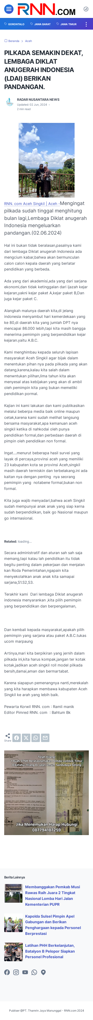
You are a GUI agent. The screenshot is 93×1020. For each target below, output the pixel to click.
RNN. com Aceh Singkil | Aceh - (32, 203)
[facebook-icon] (7, 973)
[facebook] (16, 738)
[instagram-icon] (16, 973)
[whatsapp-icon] (34, 973)
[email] (45, 738)
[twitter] (26, 738)
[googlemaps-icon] (43, 973)
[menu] (9, 9)
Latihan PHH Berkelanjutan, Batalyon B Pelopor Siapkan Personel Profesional (50, 951)
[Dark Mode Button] (86, 9)
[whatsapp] (35, 738)
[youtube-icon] (25, 973)
